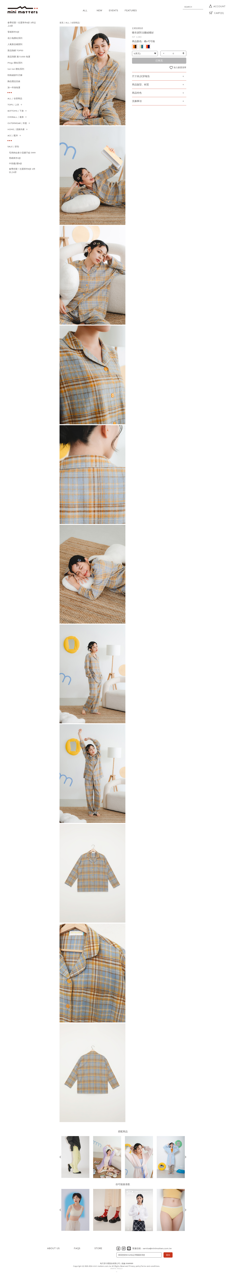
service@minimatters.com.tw (157, 1248)
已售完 (159, 60)
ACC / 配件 (13, 135)
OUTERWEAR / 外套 (17, 123)
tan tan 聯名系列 (16, 69)
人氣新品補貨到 (15, 44)
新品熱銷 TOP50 (15, 50)
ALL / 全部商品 (15, 98)
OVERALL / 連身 (16, 117)
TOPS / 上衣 (13, 104)
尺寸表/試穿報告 (141, 76)
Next (185, 1157)
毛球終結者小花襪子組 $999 (22, 152)
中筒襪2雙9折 (15, 163)
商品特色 (137, 92)
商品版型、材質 (140, 84)
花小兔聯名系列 (15, 38)
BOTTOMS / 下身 (16, 111)
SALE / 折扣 (13, 146)
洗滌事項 (137, 101)
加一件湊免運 (14, 87)
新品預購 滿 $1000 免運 (19, 56)
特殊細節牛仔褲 (15, 75)
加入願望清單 (180, 67)
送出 (168, 1255)
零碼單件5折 (13, 32)
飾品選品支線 (14, 81)
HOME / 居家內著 (16, 129)
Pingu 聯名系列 (15, 63)
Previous (60, 1157)
